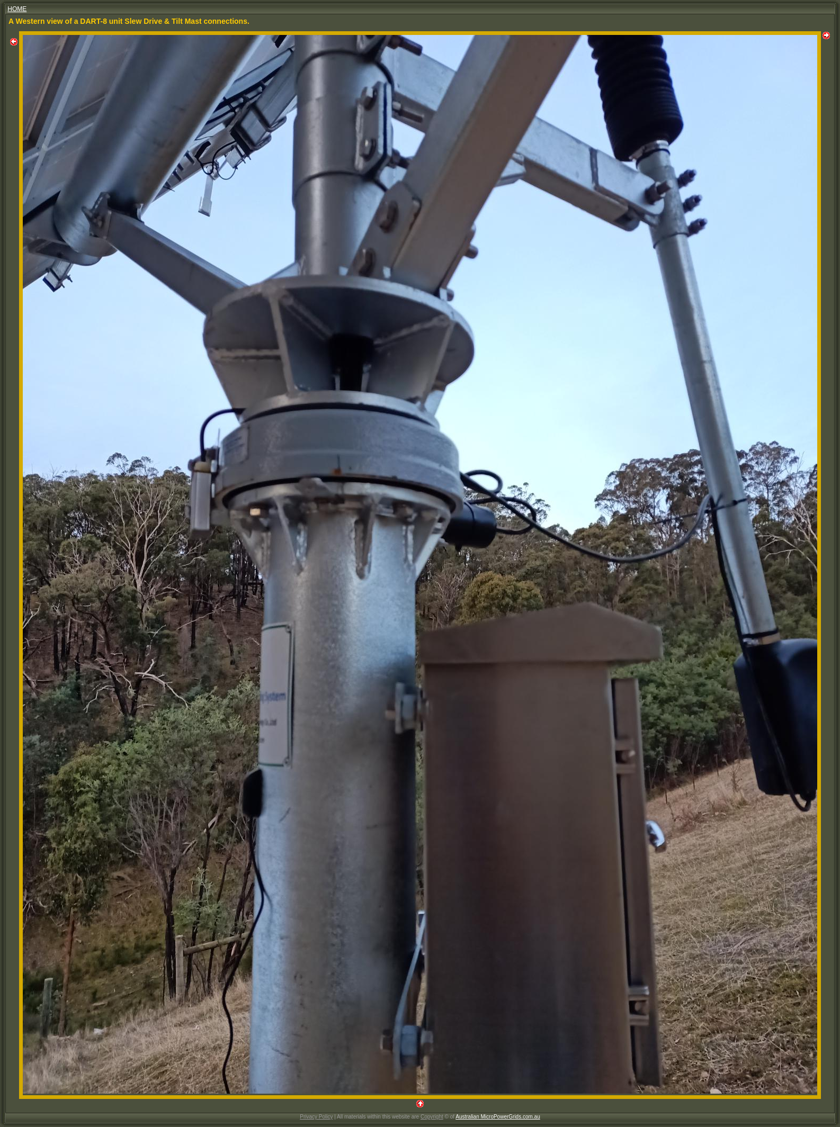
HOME (16, 9)
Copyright (432, 1117)
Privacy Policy (316, 1117)
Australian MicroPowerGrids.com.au (497, 1117)
